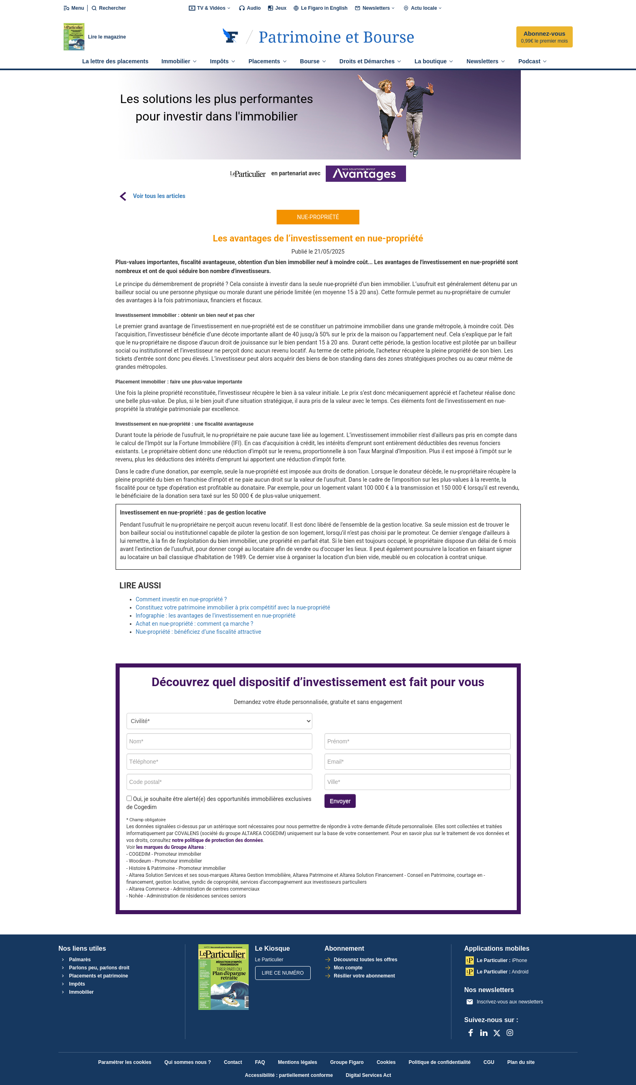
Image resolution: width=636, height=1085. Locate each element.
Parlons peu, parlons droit (94, 968)
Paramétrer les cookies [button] (124, 1062)
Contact (233, 1062)
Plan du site (521, 1062)
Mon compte (348, 968)
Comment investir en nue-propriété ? (181, 599)
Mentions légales (297, 1062)
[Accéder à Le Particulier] (336, 36)
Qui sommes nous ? (187, 1062)
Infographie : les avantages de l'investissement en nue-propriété (216, 615)
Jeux (276, 8)
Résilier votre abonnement (364, 976)
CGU (488, 1062)
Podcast (532, 61)
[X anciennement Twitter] (496, 1033)
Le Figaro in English (320, 8)
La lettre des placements (115, 61)
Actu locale (423, 8)
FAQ (260, 1062)
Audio (249, 8)
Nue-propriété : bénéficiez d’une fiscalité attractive (199, 632)
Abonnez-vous (544, 37)
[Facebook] (470, 1033)
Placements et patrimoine (94, 976)
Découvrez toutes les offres (365, 959)
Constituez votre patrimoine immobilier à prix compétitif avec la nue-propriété (233, 607)
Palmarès (75, 959)
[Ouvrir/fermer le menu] (75, 8)
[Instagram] (509, 1033)
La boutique (434, 61)
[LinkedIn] (483, 1033)
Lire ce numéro (283, 973)
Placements (268, 61)
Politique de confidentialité (439, 1062)
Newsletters (375, 8)
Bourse (313, 61)
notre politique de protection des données (217, 840)
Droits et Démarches (370, 61)
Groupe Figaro (347, 1062)
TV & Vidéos (210, 8)
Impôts (223, 61)
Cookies (386, 1062)
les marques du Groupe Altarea (170, 847)
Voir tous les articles (159, 196)
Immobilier (179, 61)
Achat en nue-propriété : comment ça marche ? (195, 623)
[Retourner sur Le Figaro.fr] (230, 36)
